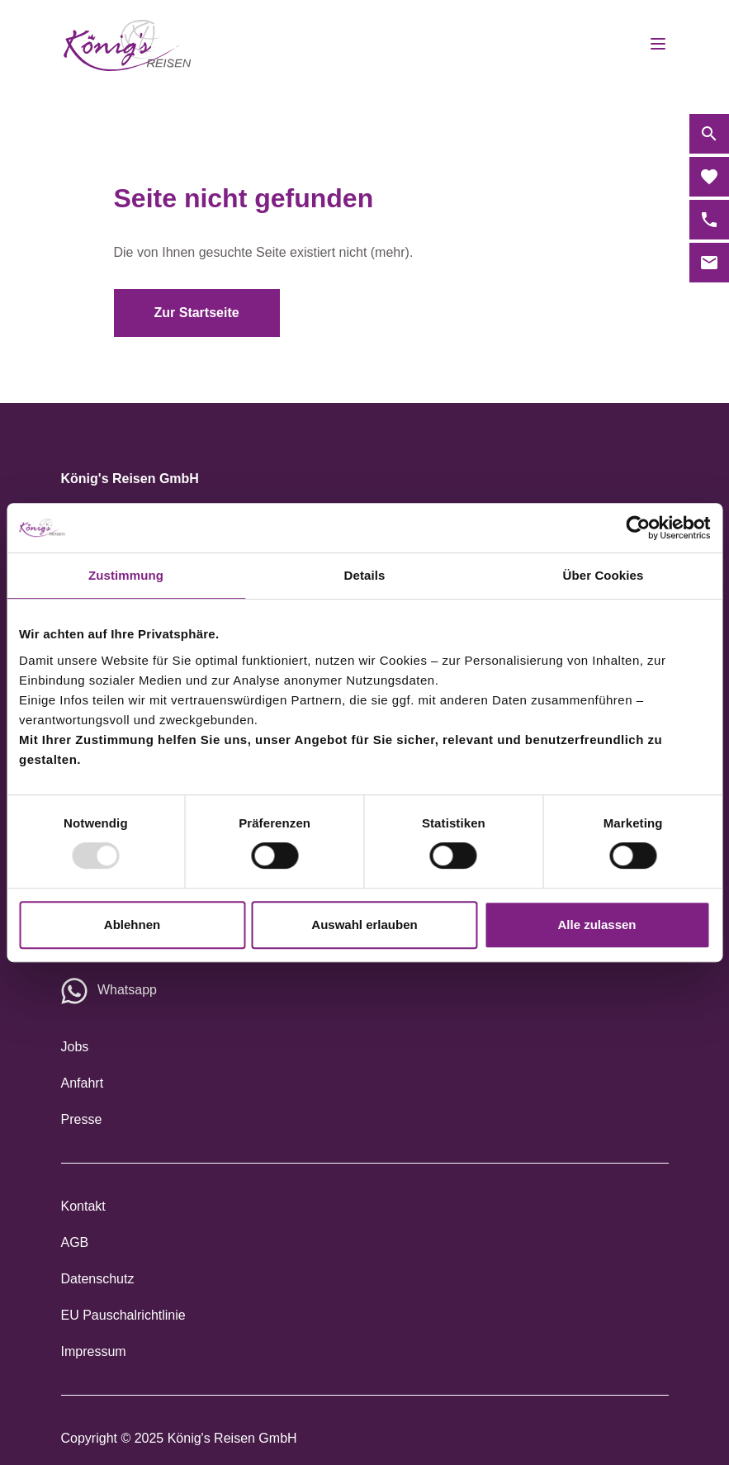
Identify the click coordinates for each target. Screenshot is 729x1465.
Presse (81, 1119)
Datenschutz (98, 1279)
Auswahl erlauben (364, 924)
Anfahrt (82, 1083)
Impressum (93, 1351)
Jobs (75, 1047)
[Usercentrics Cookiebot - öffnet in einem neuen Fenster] (638, 527)
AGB (75, 1242)
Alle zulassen (596, 924)
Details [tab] (365, 575)
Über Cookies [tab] (603, 575)
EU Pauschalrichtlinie (123, 1315)
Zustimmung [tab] (125, 575)
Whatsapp (127, 990)
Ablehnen (132, 924)
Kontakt (83, 1206)
